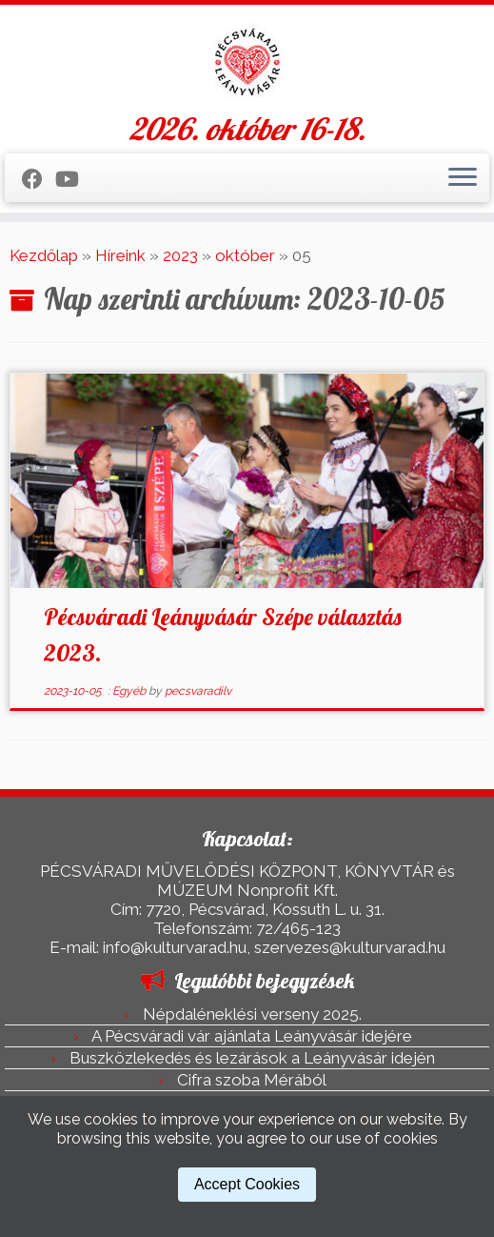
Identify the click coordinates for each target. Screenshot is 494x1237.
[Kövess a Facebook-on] (38, 179)
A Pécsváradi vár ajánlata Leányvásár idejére (251, 1035)
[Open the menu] (462, 178)
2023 (180, 255)
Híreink (120, 255)
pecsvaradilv (198, 691)
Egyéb (130, 691)
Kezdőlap (44, 255)
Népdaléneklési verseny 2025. (252, 1014)
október (245, 255)
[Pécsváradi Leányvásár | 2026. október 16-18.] (247, 62)
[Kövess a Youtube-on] (73, 179)
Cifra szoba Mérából (251, 1079)
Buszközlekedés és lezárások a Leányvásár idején (252, 1057)
